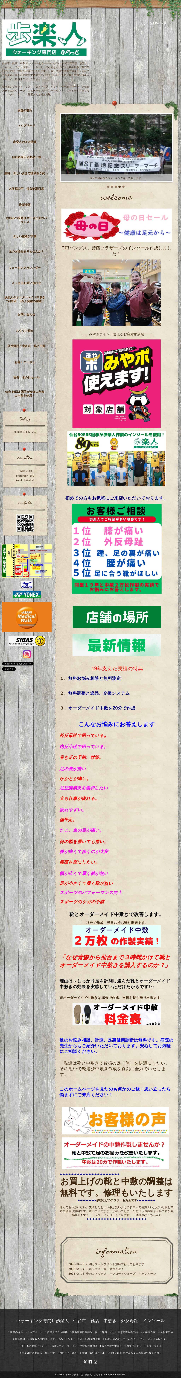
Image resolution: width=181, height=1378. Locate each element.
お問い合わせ (26, 314)
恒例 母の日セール (26, 377)
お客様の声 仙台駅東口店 (26, 188)
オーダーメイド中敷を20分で (97, 708)
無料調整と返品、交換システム (99, 693)
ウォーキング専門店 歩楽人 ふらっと (83, 1374)
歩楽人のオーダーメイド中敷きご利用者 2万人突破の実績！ (24, 299)
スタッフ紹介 (25, 330)
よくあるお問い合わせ (26, 283)
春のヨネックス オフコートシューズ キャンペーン (121, 1273)
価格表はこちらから (149, 1215)
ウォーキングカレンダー (25, 267)
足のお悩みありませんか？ (26, 251)
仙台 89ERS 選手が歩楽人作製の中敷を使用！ (24, 393)
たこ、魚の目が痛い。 (82, 830)
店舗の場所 (24, 110)
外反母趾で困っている (82, 735)
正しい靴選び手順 (24, 236)
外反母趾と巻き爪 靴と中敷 (26, 346)
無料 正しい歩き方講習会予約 (24, 173)
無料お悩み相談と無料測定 (94, 678)
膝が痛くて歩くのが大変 (84, 851)
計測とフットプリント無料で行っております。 (116, 1264)
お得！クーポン (24, 362)
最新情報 (25, 204)
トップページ (26, 125)
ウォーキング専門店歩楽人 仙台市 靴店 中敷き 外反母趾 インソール (90, 1320)
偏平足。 (68, 819)
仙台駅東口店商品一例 (26, 157)
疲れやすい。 (73, 809)
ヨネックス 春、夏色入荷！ (105, 1269)
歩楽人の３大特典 (24, 141)
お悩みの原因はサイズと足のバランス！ (26, 220)
